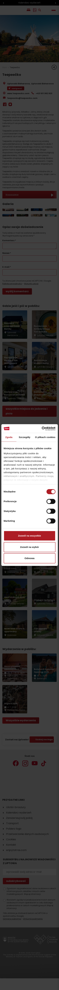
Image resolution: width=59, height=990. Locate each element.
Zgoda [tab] (8, 437)
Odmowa (29, 558)
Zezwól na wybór (29, 547)
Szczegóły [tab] (24, 437)
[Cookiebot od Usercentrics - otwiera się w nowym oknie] (42, 429)
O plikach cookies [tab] (45, 437)
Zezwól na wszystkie (29, 535)
